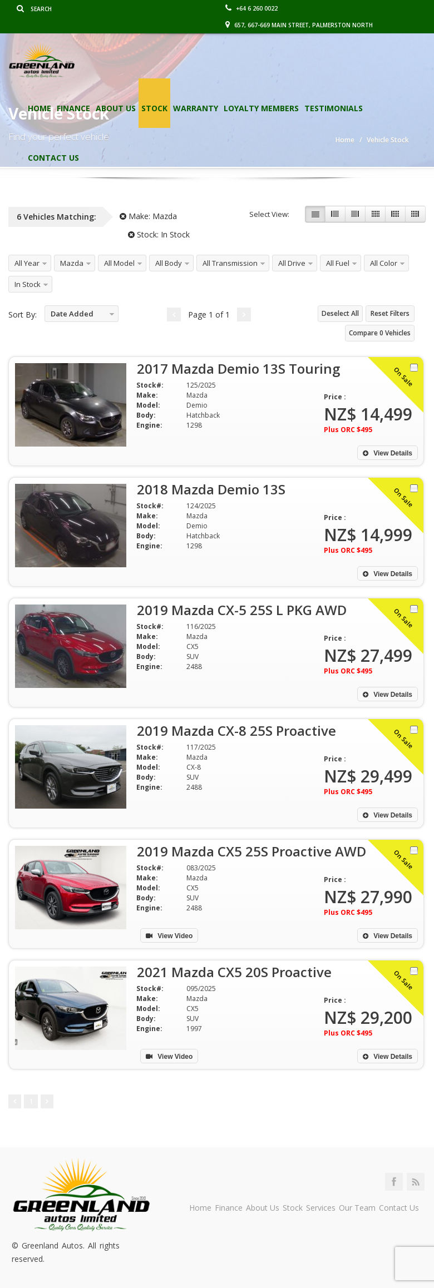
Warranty (195, 108)
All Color (383, 263)
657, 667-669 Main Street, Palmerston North (299, 25)
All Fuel (337, 263)
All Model (119, 263)
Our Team (357, 1207)
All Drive (291, 263)
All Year (27, 263)
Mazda (71, 263)
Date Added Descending (69, 316)
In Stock (27, 284)
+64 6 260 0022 (251, 8)
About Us (116, 108)
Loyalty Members (261, 108)
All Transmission (230, 263)
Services (321, 1207)
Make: (148, 216)
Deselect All (340, 313)
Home (39, 108)
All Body (168, 263)
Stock (154, 108)
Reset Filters (390, 313)
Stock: (159, 234)
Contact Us (53, 157)
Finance (73, 108)
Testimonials (333, 108)
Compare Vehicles (380, 333)
